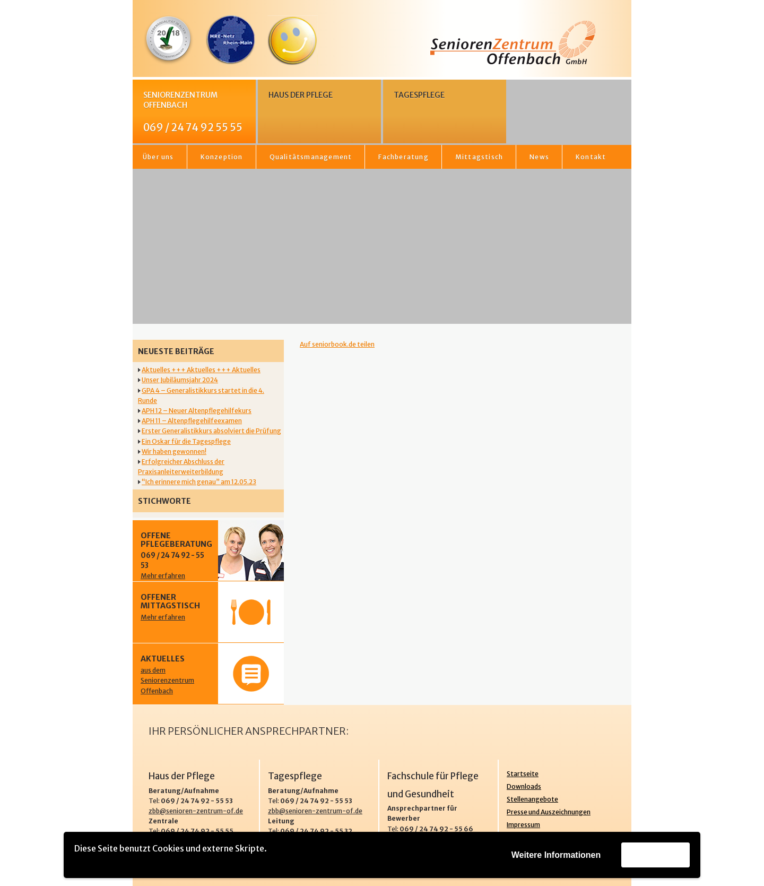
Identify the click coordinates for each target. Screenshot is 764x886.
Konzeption (222, 157)
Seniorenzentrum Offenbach (196, 112)
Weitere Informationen (556, 854)
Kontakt (591, 157)
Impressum (523, 825)
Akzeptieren (655, 854)
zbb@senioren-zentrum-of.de (196, 811)
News (539, 157)
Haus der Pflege (300, 95)
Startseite (523, 774)
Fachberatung (403, 157)
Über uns (158, 157)
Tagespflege (419, 95)
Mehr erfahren (163, 576)
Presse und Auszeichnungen (549, 812)
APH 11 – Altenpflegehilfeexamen (192, 421)
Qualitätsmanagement (311, 157)
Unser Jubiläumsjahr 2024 (180, 380)
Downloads (524, 786)
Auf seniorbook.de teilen (337, 344)
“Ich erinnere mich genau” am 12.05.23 (199, 482)
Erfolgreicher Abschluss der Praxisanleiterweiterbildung (181, 467)
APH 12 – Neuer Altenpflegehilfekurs (196, 411)
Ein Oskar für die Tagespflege (186, 441)
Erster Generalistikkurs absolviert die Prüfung (211, 431)
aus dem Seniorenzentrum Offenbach (167, 680)
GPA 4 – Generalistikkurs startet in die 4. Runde (201, 395)
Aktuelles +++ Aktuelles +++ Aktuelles (201, 370)
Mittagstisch (479, 157)
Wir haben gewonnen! (174, 451)
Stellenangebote (532, 799)
